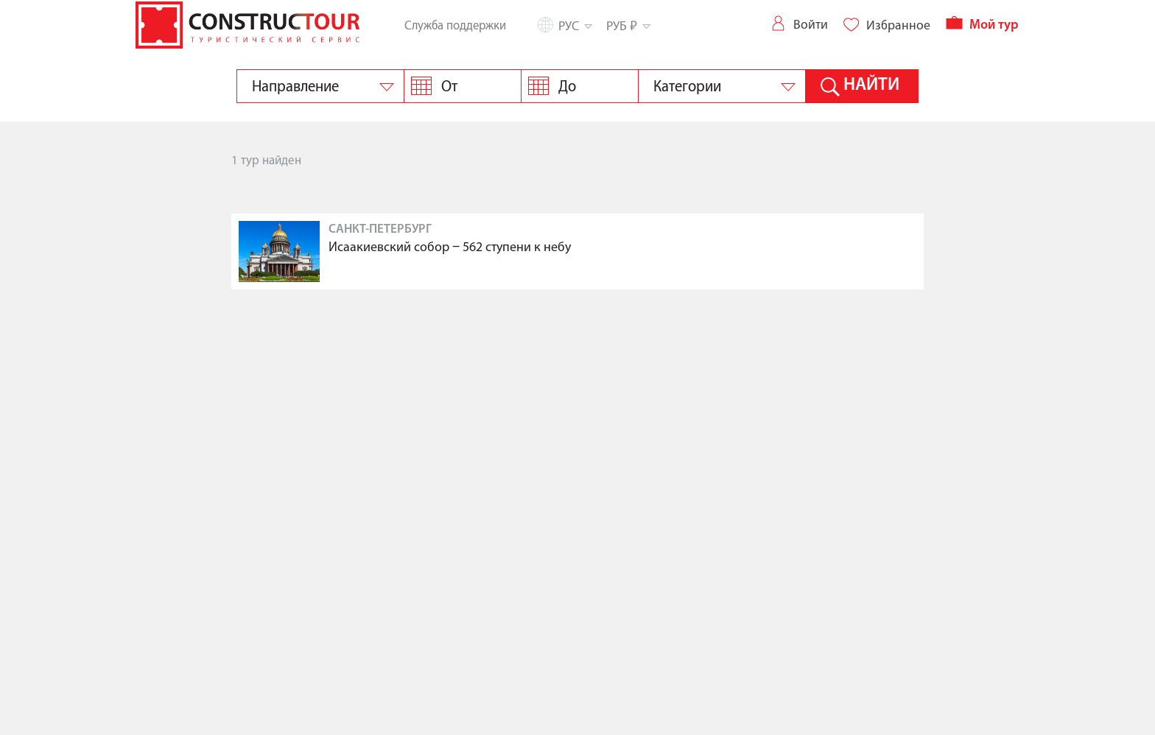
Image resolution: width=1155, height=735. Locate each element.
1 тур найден (266, 161)
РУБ (627, 25)
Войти (799, 25)
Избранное (886, 25)
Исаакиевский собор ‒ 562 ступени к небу (450, 248)
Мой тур (982, 25)
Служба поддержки (455, 25)
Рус (574, 26)
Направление (295, 87)
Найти (871, 85)
